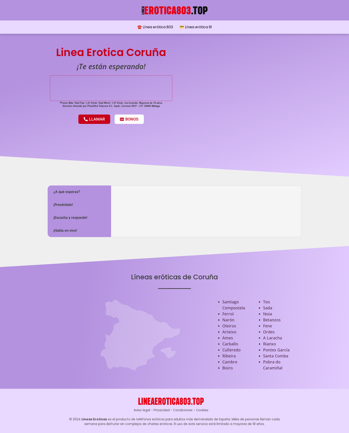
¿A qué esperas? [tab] (66, 192)
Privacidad (162, 410)
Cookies (202, 410)
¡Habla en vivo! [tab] (65, 230)
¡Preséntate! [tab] (63, 205)
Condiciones (183, 410)
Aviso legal (142, 410)
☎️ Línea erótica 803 (155, 27)
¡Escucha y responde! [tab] (70, 217)
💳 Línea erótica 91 (196, 27)
